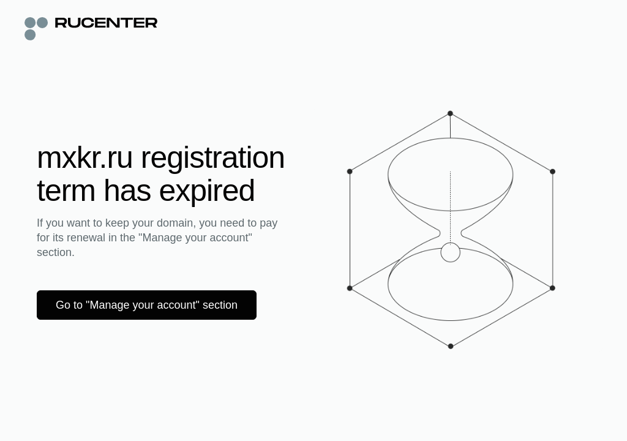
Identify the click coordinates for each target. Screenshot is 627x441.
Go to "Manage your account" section (147, 305)
